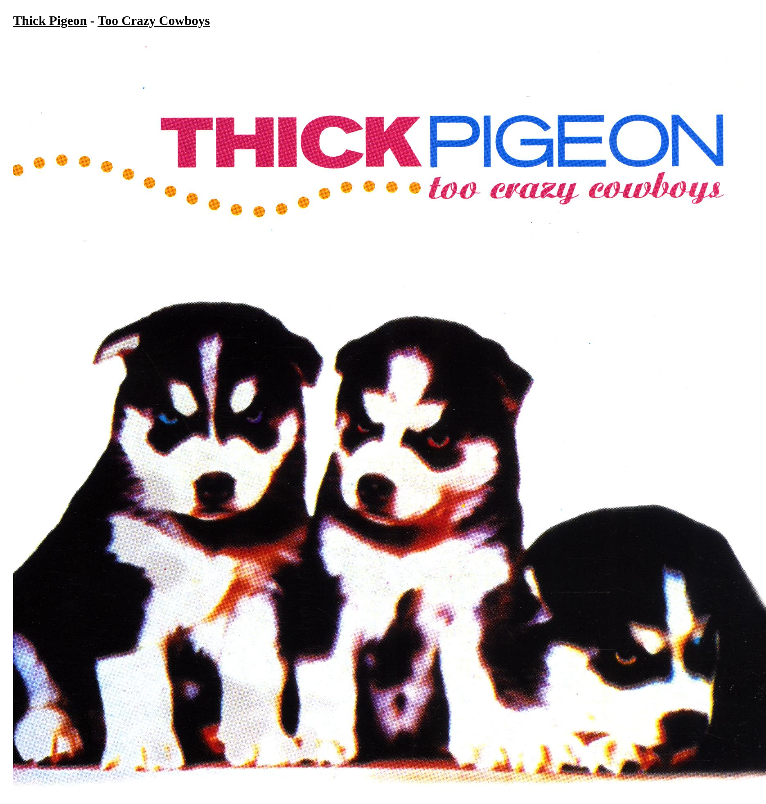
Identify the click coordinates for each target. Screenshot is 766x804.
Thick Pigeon (50, 20)
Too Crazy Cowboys (154, 20)
